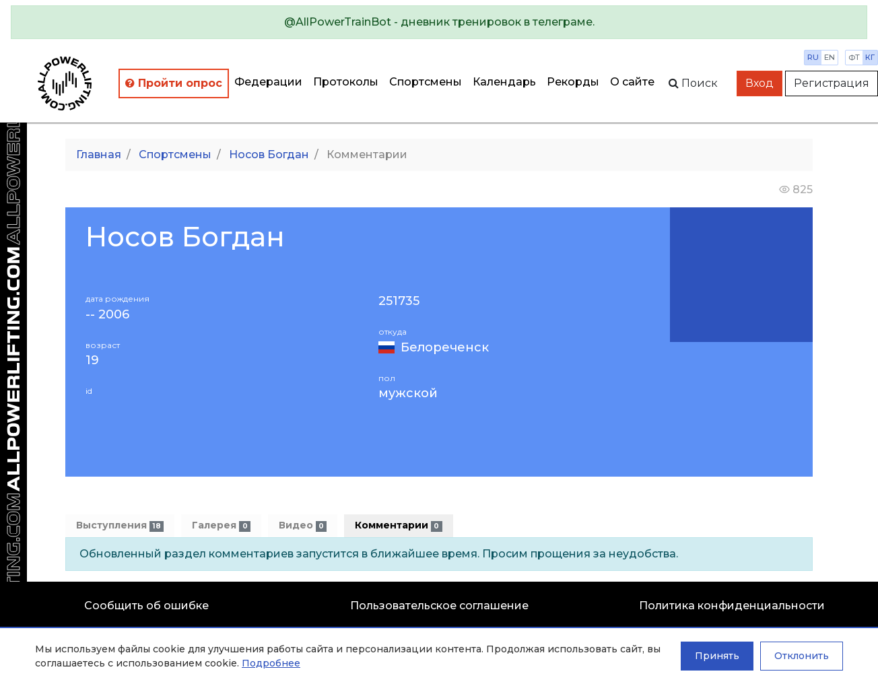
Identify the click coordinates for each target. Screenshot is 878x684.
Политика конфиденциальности (732, 605)
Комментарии (398, 525)
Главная (98, 154)
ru (813, 57)
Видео (303, 525)
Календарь (504, 81)
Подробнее (271, 663)
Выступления (120, 525)
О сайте (632, 81)
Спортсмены (425, 81)
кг (870, 57)
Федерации (268, 81)
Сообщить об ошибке (146, 605)
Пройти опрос (173, 83)
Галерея (221, 525)
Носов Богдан (269, 154)
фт (854, 57)
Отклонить (801, 656)
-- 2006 (107, 315)
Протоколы (345, 81)
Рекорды (573, 81)
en (829, 57)
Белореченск (445, 347)
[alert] (439, 22)
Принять (717, 656)
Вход (759, 83)
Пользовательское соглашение (439, 605)
